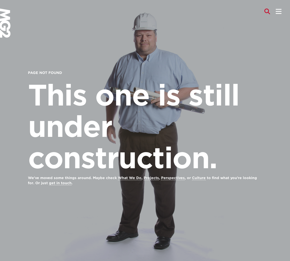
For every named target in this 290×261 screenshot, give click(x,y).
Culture (199, 178)
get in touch (60, 183)
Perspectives (173, 178)
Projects (151, 178)
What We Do (129, 178)
